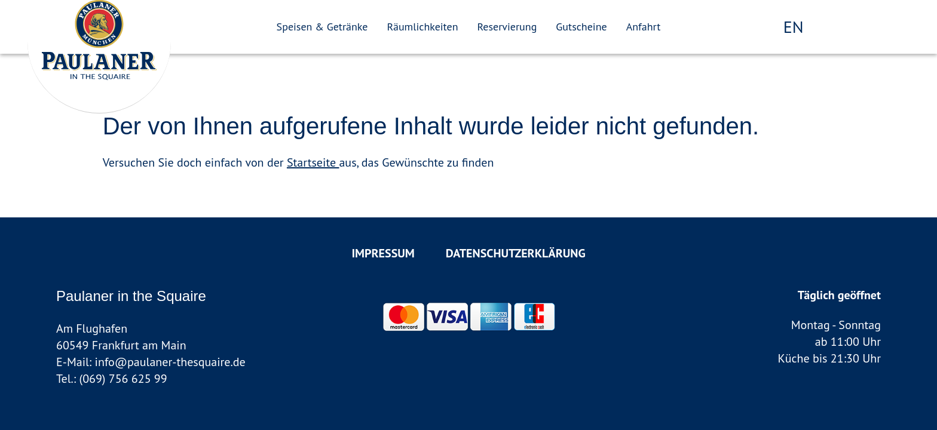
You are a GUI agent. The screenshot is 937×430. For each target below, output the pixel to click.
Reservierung (507, 26)
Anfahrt (643, 26)
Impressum (382, 253)
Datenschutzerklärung (516, 253)
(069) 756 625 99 (123, 378)
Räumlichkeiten (422, 26)
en (793, 27)
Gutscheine (581, 26)
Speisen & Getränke (322, 26)
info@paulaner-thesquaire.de (170, 362)
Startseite (313, 162)
